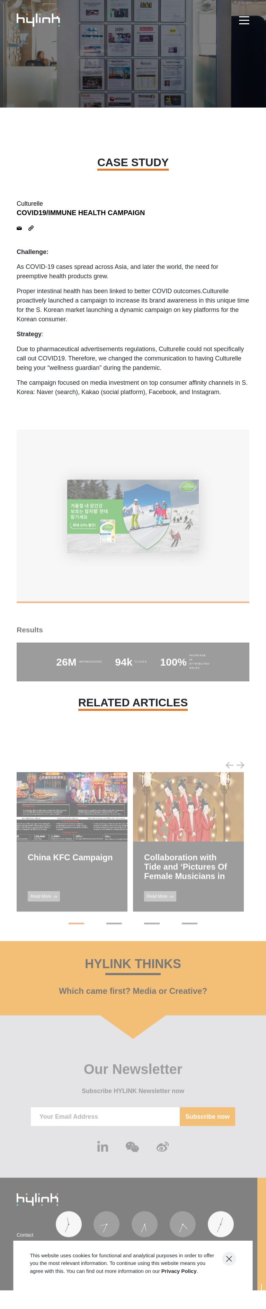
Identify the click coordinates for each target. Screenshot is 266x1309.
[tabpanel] (133, 527)
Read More (43, 907)
